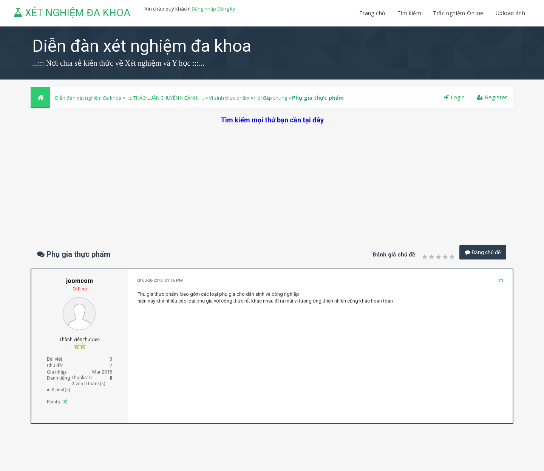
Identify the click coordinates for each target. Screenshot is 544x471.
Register (492, 97)
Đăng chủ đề (483, 252)
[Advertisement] (272, 177)
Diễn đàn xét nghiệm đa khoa (89, 97)
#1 (500, 280)
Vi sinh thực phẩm (229, 97)
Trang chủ (372, 13)
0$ (65, 402)
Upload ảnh (510, 13)
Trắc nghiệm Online (459, 13)
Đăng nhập (204, 8)
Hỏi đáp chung (270, 97)
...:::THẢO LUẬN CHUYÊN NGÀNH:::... (165, 97)
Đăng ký (226, 8)
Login (454, 97)
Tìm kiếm (409, 13)
